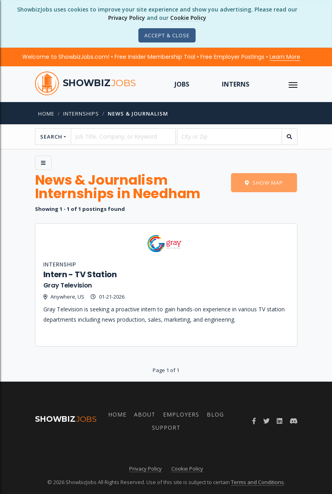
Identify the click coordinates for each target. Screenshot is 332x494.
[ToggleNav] (293, 84)
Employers (181, 414)
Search (51, 136)
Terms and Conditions (257, 482)
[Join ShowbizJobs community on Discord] (293, 421)
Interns (235, 84)
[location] (229, 136)
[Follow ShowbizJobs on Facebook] (254, 421)
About (144, 414)
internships (81, 113)
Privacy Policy (126, 17)
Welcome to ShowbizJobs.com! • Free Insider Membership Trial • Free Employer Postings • (161, 57)
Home (46, 113)
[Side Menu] (43, 163)
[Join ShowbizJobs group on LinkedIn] (279, 421)
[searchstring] (123, 136)
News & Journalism (138, 113)
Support (166, 427)
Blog (215, 414)
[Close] (167, 35)
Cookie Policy (188, 17)
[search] (289, 136)
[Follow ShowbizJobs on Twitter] (266, 421)
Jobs (182, 84)
